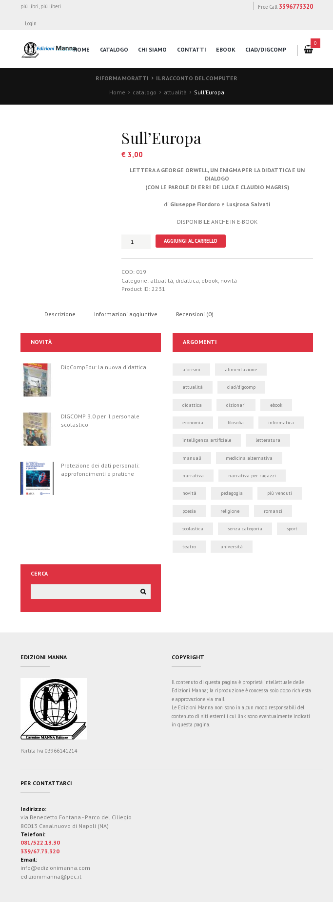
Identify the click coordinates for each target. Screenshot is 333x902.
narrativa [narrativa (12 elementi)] (193, 475)
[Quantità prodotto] (136, 242)
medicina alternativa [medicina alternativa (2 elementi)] (249, 458)
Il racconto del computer (196, 78)
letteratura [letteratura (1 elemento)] (267, 440)
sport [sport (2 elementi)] (292, 528)
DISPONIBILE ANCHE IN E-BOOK (217, 221)
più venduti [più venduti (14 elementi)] (279, 493)
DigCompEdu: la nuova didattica (103, 367)
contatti (191, 49)
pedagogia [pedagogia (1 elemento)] (232, 493)
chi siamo (152, 49)
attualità (175, 92)
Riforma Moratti (122, 78)
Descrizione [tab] (60, 314)
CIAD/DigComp (265, 49)
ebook (209, 280)
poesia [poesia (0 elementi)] (189, 511)
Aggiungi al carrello (190, 240)
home (81, 49)
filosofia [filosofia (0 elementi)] (236, 422)
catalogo (114, 49)
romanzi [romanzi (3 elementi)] (273, 511)
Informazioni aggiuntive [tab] (125, 314)
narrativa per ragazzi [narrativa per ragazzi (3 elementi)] (252, 475)
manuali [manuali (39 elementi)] (191, 458)
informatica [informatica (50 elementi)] (281, 422)
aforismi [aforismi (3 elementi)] (191, 369)
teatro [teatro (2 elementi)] (189, 546)
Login (31, 23)
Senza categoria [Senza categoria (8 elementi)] (245, 528)
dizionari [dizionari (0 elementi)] (236, 405)
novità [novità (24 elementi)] (189, 493)
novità (228, 280)
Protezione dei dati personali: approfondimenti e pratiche (100, 469)
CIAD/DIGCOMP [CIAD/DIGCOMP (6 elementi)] (241, 387)
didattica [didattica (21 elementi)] (192, 405)
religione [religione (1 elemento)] (229, 511)
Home (117, 92)
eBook (225, 49)
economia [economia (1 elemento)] (192, 422)
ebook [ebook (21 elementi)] (276, 405)
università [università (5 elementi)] (231, 546)
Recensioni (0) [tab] (195, 314)
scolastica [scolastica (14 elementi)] (192, 528)
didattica (187, 280)
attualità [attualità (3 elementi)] (192, 387)
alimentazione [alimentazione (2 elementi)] (241, 369)
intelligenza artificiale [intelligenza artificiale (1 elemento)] (206, 440)
